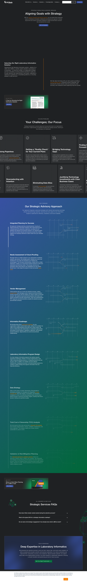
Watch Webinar (9, 486)
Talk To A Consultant (43, 25)
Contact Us (80, 2)
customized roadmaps (27, 324)
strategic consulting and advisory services (37, 17)
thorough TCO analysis (36, 425)
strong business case (55, 82)
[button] (28, 2)
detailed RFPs (13, 293)
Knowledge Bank (49, 2)
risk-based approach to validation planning (22, 457)
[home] (8, 2)
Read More (9, 104)
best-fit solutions (42, 186)
